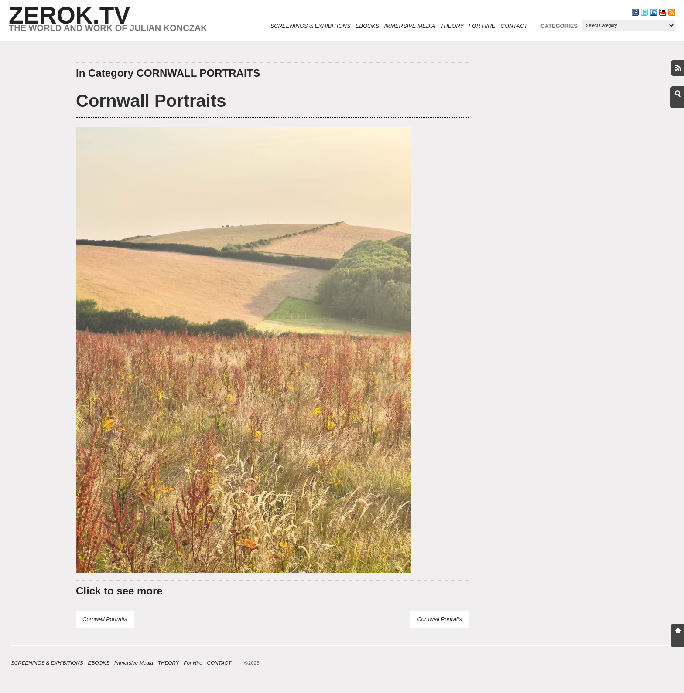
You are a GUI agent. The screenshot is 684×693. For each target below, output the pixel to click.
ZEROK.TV (69, 15)
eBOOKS (368, 26)
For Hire (482, 26)
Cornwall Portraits (151, 100)
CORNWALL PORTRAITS (198, 73)
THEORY (452, 26)
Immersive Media (410, 26)
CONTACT (513, 26)
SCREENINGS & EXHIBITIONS (310, 26)
